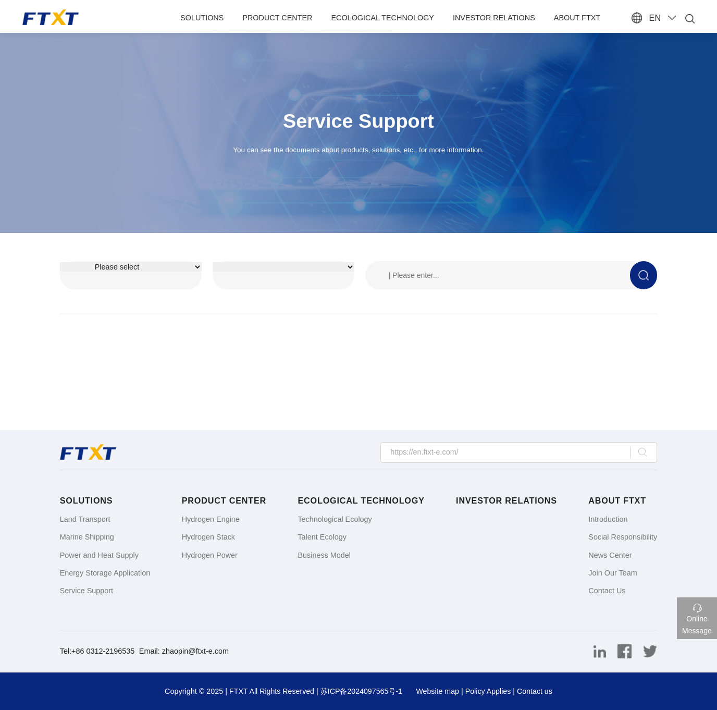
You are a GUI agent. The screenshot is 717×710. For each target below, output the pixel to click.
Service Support (86, 590)
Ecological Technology (384, 18)
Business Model (324, 555)
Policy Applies (489, 691)
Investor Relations (496, 18)
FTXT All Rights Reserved (270, 691)
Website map (438, 691)
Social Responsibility (622, 537)
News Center (610, 555)
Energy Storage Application (105, 573)
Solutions (204, 18)
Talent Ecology (322, 537)
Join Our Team (612, 573)
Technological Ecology (335, 519)
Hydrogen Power (210, 555)
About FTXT (579, 18)
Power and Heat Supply (99, 555)
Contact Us (606, 590)
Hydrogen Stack (208, 537)
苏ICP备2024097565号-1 (360, 691)
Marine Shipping (87, 537)
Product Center (279, 18)
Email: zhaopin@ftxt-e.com (184, 651)
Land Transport (85, 519)
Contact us (536, 691)
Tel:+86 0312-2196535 (98, 651)
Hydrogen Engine (211, 519)
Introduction (607, 519)
